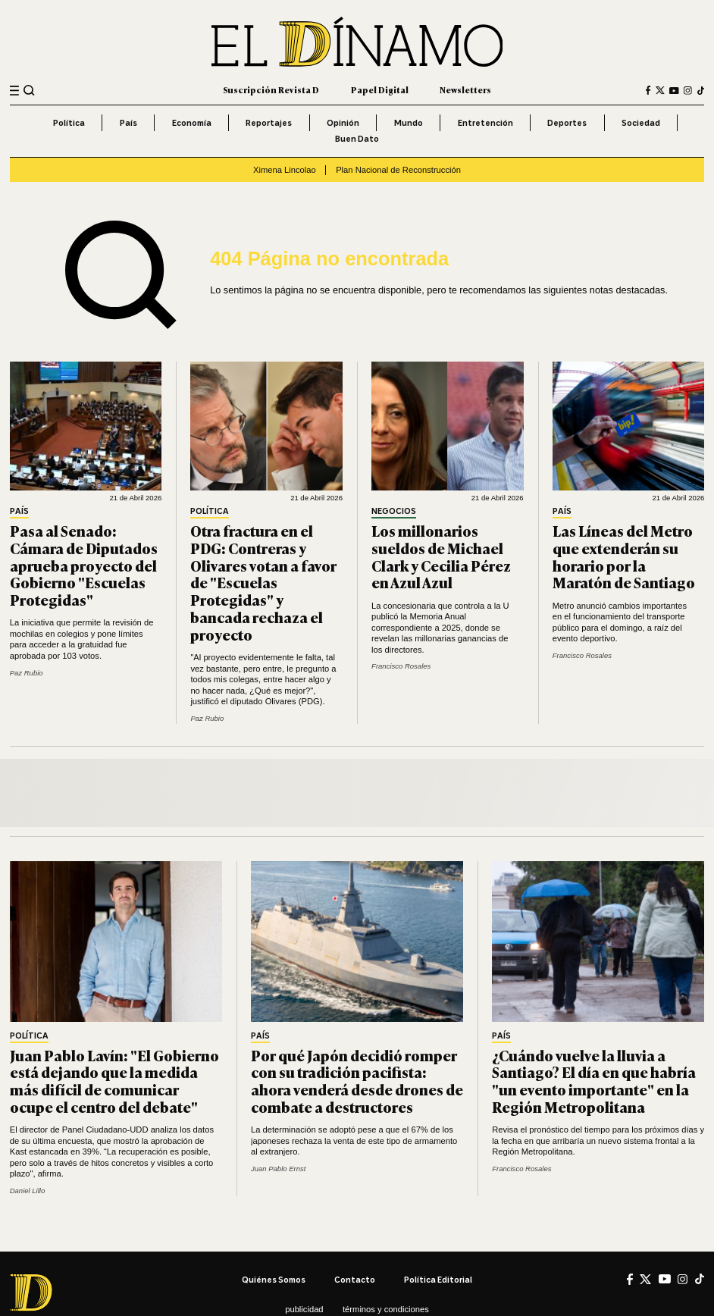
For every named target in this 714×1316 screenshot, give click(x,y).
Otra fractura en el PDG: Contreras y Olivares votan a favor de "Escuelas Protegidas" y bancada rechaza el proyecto (263, 582)
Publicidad (304, 1309)
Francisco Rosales (401, 666)
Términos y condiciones (386, 1309)
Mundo (408, 123)
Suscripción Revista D (271, 89)
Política (69, 123)
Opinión (343, 123)
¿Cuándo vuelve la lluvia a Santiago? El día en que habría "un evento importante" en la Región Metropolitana (594, 1081)
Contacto (354, 1279)
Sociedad (641, 123)
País (128, 123)
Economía (191, 123)
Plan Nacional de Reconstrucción (398, 169)
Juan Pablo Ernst (278, 1168)
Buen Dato (357, 138)
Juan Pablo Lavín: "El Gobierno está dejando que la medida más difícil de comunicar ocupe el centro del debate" (114, 1081)
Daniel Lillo (27, 1190)
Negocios (393, 511)
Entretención (485, 123)
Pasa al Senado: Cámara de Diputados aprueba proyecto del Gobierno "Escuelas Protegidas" (84, 565)
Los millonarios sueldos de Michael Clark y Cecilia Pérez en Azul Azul (441, 556)
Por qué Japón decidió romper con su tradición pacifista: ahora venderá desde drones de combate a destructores (357, 1081)
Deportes (567, 123)
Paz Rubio (26, 673)
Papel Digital (380, 89)
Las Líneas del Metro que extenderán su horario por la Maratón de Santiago (624, 556)
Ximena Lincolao (284, 169)
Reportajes (269, 123)
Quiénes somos (273, 1279)
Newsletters (465, 89)
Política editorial (438, 1279)
